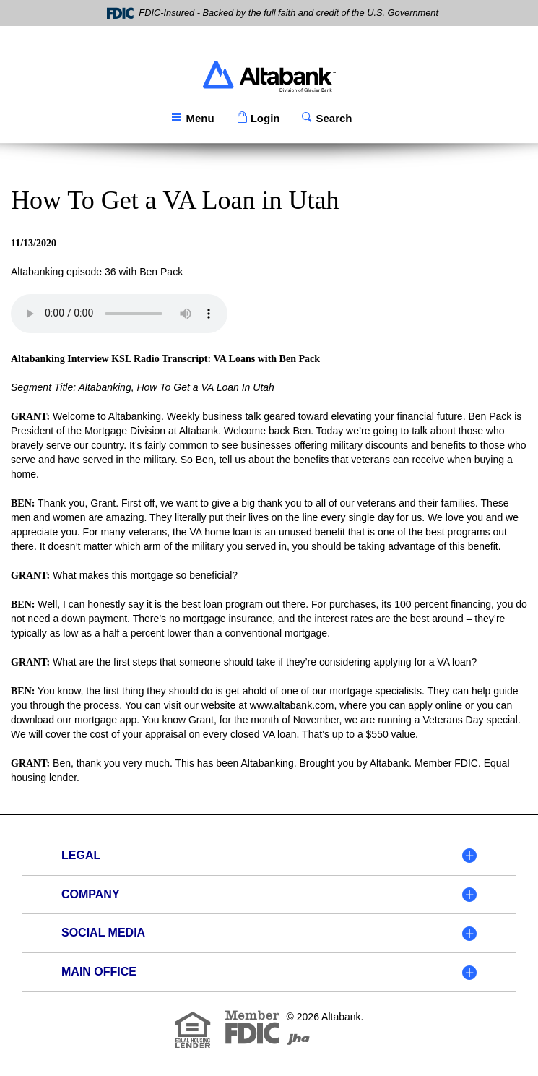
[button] (258, 118)
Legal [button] (80, 855)
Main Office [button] (98, 971)
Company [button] (90, 894)
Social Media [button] (103, 932)
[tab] (269, 856)
